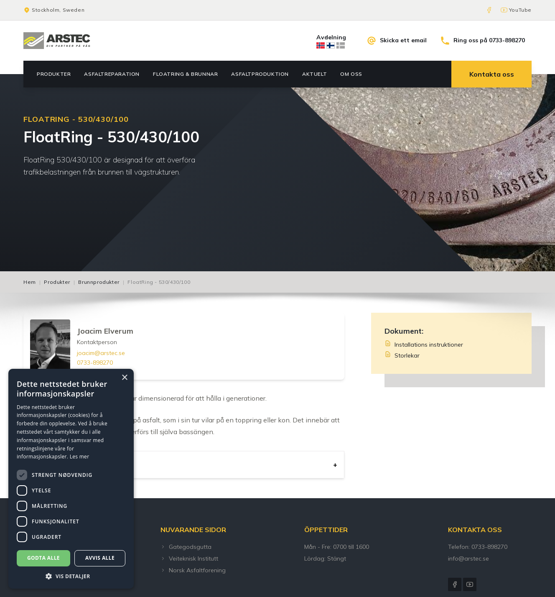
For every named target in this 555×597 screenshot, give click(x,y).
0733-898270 (95, 362)
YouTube (520, 10)
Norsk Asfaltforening (193, 570)
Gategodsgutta (185, 547)
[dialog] (71, 479)
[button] (71, 576)
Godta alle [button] (43, 557)
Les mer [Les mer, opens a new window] (79, 456)
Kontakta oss (491, 74)
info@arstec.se (468, 558)
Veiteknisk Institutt (189, 558)
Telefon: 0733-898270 (477, 547)
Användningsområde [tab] (68, 465)
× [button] (124, 378)
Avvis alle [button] (100, 557)
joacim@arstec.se (101, 353)
